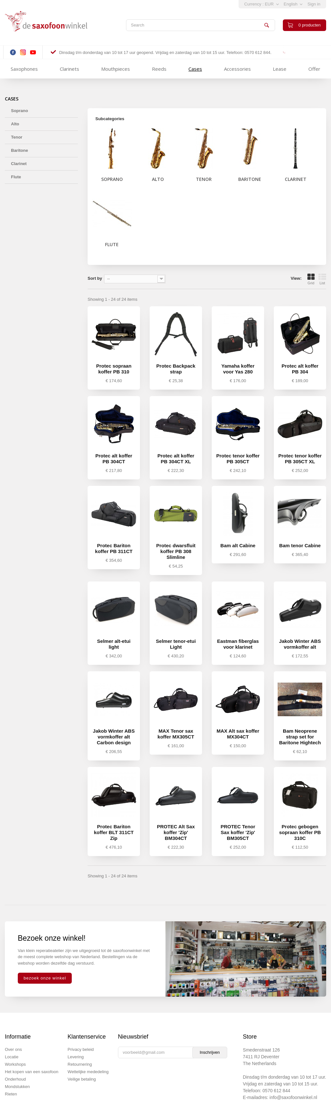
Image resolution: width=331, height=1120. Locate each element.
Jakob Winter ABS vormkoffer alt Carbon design (113, 736)
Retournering (80, 1064)
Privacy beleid (81, 1049)
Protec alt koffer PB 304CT (113, 458)
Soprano (19, 110)
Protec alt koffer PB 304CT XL (175, 458)
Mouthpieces (115, 69)
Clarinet (19, 163)
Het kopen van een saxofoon (32, 1071)
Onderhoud (15, 1079)
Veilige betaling (82, 1079)
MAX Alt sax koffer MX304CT (238, 733)
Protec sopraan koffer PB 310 (113, 368)
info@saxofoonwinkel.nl (293, 1097)
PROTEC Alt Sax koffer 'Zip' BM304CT (176, 832)
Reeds (159, 69)
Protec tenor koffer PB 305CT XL (300, 458)
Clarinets (69, 69)
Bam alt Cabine (237, 545)
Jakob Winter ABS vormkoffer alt (300, 644)
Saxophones (24, 69)
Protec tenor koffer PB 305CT (238, 458)
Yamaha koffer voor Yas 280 (238, 368)
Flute (16, 176)
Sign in (313, 4)
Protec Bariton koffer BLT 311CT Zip (113, 832)
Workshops (15, 1064)
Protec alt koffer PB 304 (300, 368)
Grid (311, 279)
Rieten (11, 1094)
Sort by (95, 278)
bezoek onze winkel (45, 978)
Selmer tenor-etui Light (176, 644)
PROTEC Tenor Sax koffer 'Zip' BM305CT (237, 832)
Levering (76, 1056)
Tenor (16, 137)
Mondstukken (17, 1086)
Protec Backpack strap (176, 368)
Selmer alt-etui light (113, 644)
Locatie (11, 1056)
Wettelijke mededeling (88, 1071)
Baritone (19, 150)
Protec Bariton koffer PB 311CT (114, 548)
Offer (314, 69)
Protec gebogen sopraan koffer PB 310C (300, 832)
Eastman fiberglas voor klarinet (238, 644)
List (322, 279)
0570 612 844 (276, 1090)
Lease (279, 69)
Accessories (237, 69)
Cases (195, 69)
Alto (15, 123)
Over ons (13, 1049)
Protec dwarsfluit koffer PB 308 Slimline (176, 551)
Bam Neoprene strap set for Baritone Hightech (300, 736)
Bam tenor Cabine (300, 545)
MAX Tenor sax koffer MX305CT (175, 733)
